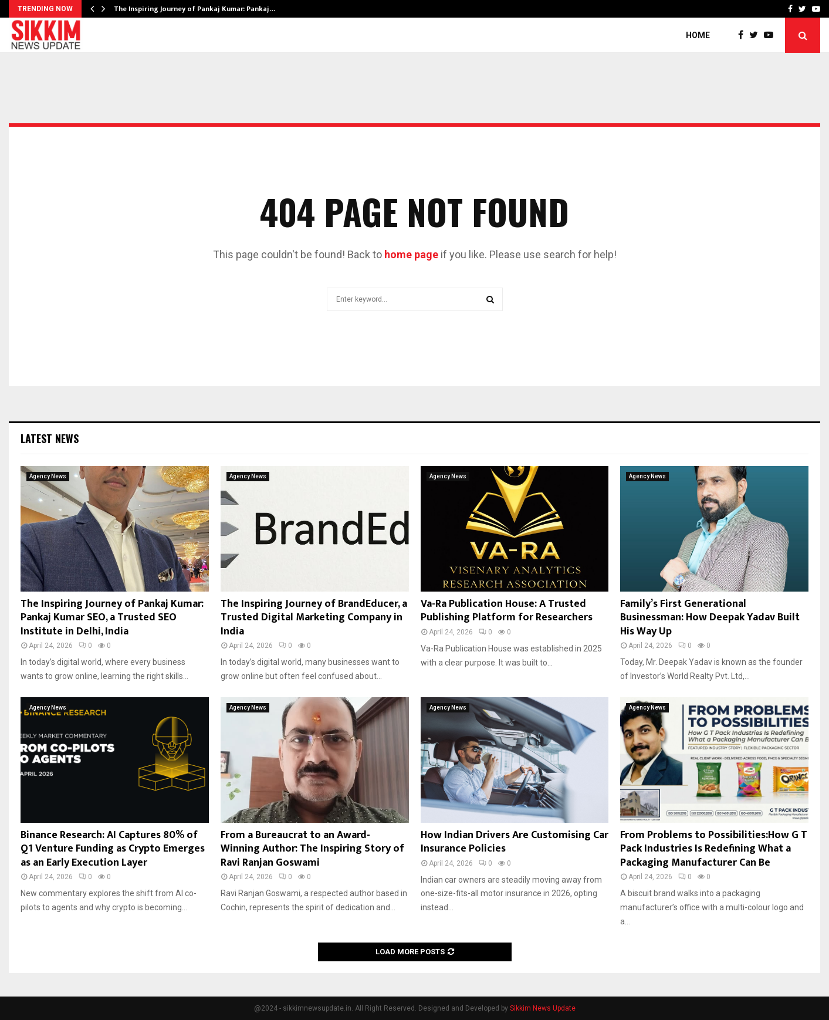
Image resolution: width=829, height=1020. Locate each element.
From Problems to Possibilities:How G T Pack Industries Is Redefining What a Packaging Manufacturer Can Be (713, 849)
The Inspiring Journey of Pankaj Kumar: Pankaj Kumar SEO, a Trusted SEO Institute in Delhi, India (112, 617)
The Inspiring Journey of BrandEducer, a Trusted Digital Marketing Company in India (314, 617)
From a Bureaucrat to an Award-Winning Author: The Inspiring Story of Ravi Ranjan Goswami (312, 849)
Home (698, 35)
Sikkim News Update (543, 1008)
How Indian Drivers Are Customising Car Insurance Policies (514, 841)
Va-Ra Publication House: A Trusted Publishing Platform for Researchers (507, 610)
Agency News (47, 476)
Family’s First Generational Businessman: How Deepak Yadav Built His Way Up (710, 617)
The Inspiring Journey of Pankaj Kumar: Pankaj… (194, 9)
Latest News (50, 438)
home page (411, 254)
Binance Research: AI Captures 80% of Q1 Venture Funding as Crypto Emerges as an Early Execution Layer (113, 849)
